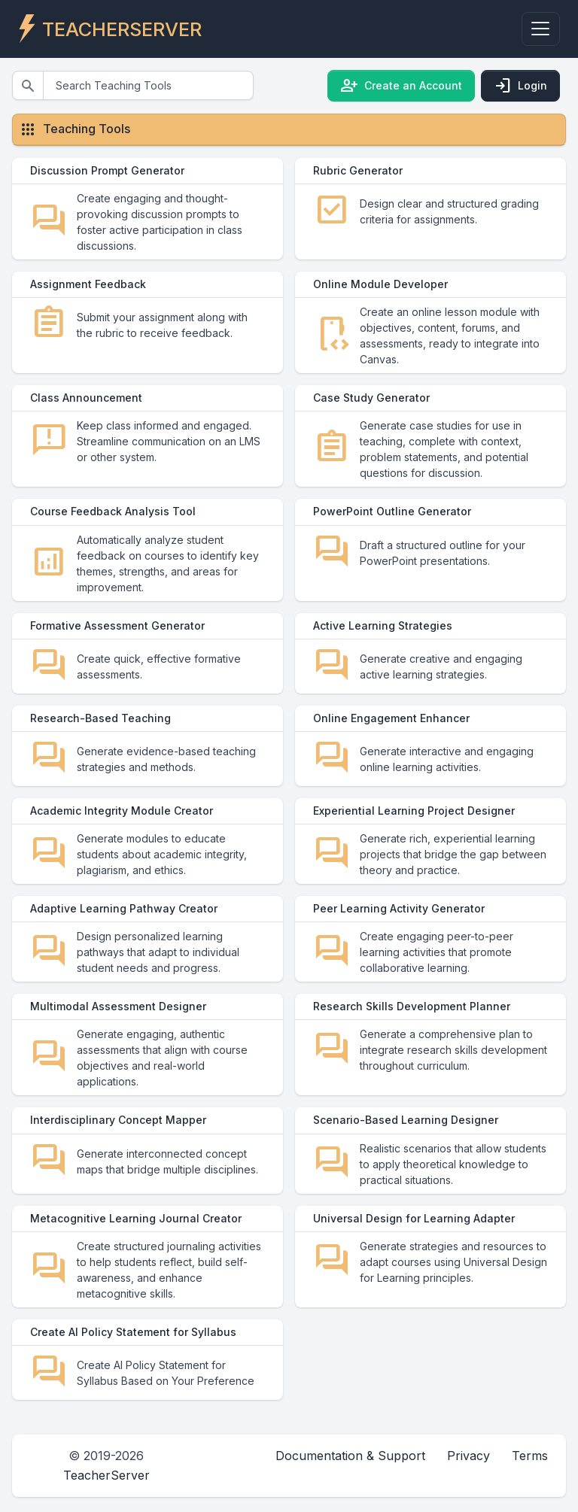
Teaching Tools (86, 128)
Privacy (468, 1490)
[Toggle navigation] (541, 29)
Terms (530, 1490)
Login (520, 85)
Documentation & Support (350, 1490)
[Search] (148, 85)
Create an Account (401, 85)
